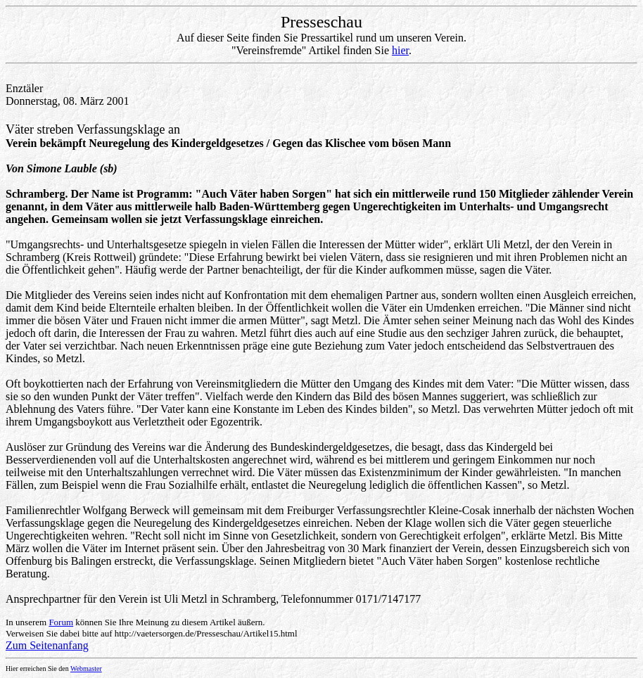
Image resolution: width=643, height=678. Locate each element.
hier (400, 50)
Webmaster (86, 668)
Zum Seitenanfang (47, 645)
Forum (61, 622)
